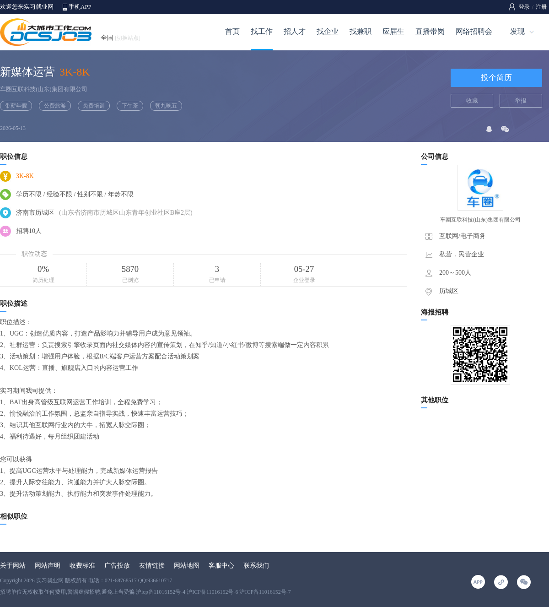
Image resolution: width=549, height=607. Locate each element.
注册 (541, 7)
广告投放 (117, 565)
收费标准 (82, 565)
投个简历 (496, 77)
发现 (517, 31)
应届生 (393, 31)
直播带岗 (430, 31)
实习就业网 (50, 580)
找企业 (328, 31)
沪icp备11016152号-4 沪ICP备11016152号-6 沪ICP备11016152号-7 (213, 592)
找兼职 (360, 31)
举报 (521, 100)
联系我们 (256, 565)
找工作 (262, 31)
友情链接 (152, 565)
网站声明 (47, 565)
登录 (524, 7)
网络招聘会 (474, 31)
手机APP (80, 6)
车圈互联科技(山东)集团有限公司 (43, 89)
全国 (120, 37)
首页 (232, 31)
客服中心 (221, 565)
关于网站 (13, 565)
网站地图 (186, 565)
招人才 (295, 31)
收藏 (472, 100)
